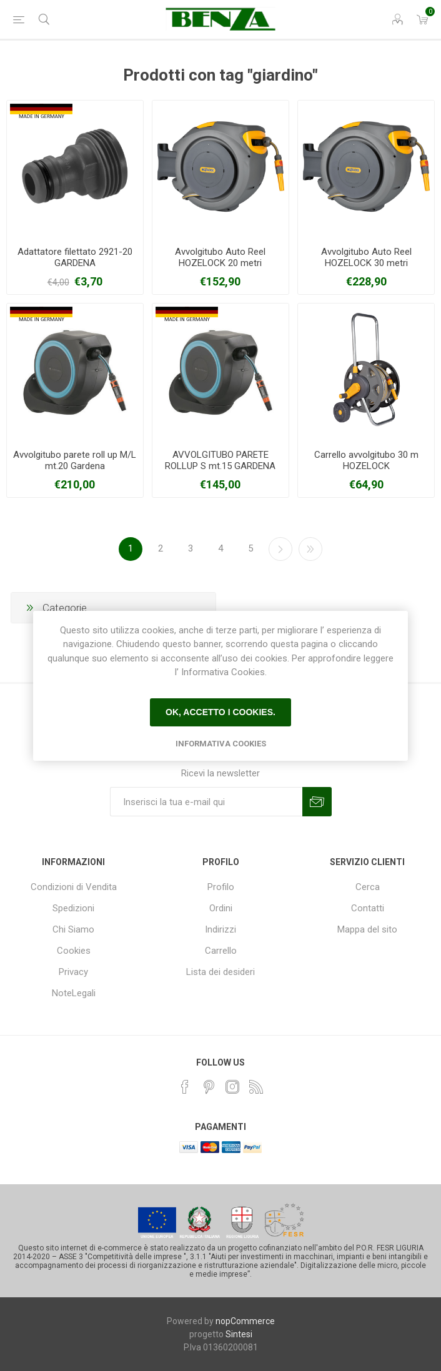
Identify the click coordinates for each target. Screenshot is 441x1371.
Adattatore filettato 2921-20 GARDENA (74, 257)
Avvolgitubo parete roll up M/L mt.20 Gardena (74, 460)
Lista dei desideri (220, 972)
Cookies (74, 950)
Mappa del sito (367, 929)
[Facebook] (185, 1087)
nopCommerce (245, 1321)
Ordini (220, 908)
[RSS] (256, 1087)
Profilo (220, 887)
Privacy (73, 972)
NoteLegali (74, 993)
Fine (310, 549)
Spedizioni (73, 908)
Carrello (221, 950)
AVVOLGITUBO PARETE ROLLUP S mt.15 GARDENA (220, 460)
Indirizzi (220, 929)
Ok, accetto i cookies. (220, 712)
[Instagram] (232, 1087)
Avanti (280, 549)
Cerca (367, 887)
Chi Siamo (73, 929)
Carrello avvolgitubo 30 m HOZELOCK (366, 460)
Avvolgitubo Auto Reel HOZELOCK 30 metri (366, 257)
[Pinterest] (209, 1087)
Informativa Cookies (221, 743)
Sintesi (238, 1334)
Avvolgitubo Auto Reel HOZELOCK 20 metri (220, 257)
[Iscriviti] (206, 801)
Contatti (367, 908)
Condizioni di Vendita (74, 887)
